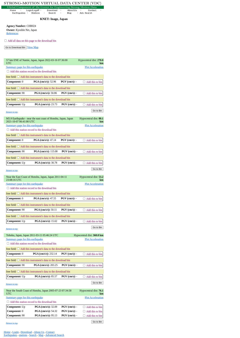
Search (32, 335)
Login (15, 332)
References (12, 33)
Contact (50, 332)
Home (7, 332)
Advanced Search (54, 335)
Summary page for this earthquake (24, 67)
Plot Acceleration (94, 67)
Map (40, 335)
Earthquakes (10, 335)
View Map (32, 47)
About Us (39, 332)
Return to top (12, 112)
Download (26, 332)
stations (23, 335)
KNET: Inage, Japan (54, 19)
